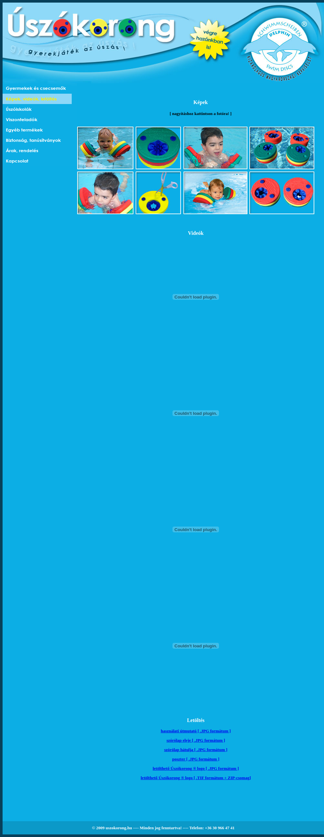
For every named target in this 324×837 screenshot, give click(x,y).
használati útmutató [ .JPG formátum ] (196, 730)
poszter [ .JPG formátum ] (195, 759)
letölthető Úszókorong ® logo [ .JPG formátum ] (196, 768)
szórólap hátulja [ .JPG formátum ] (195, 749)
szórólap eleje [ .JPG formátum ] (195, 740)
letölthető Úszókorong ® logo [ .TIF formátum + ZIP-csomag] (196, 777)
